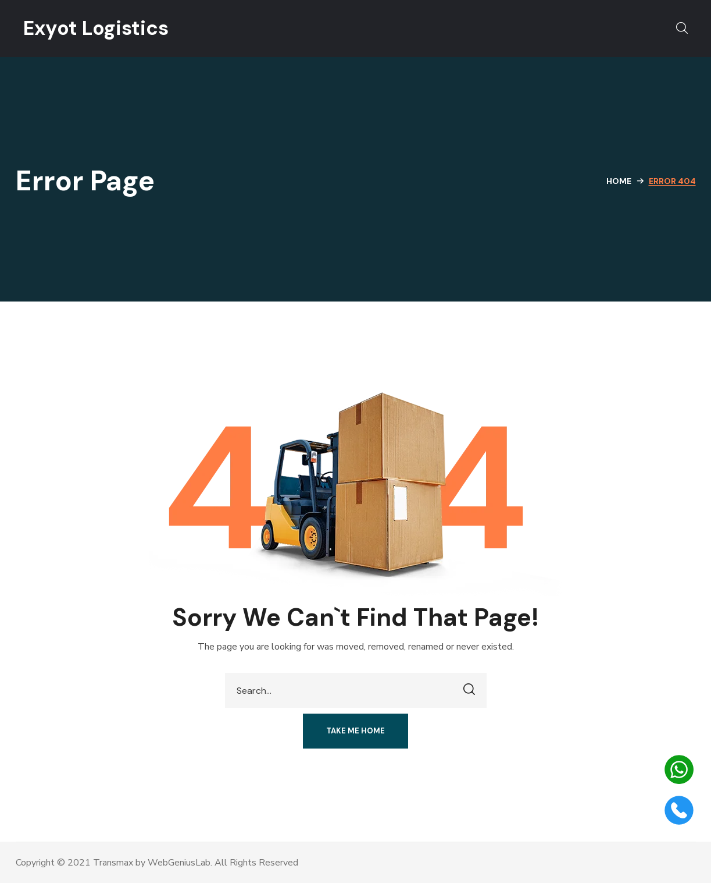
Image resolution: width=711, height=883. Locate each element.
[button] (682, 28)
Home (618, 181)
